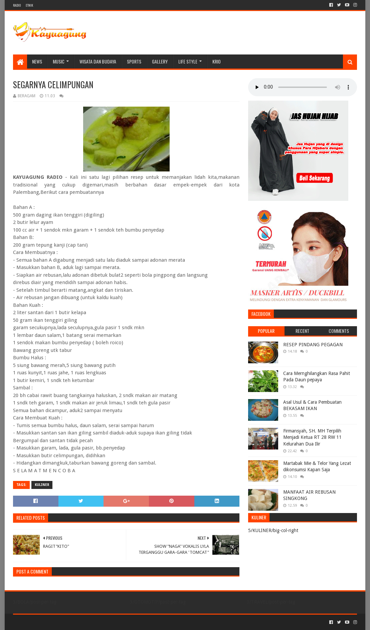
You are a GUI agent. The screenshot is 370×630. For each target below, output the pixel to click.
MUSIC (58, 61)
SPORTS (134, 61)
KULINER (42, 485)
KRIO (216, 61)
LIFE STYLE (187, 61)
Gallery (160, 61)
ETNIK (29, 5)
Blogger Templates (88, 622)
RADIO (17, 5)
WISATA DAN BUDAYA (97, 61)
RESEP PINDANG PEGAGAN (313, 344)
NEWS (37, 61)
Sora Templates (50, 622)
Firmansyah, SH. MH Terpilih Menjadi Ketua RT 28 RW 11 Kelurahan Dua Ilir (312, 437)
